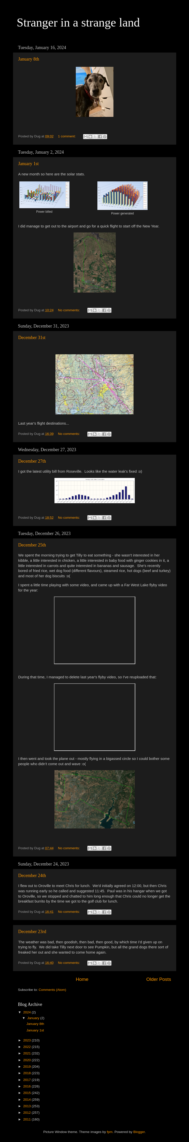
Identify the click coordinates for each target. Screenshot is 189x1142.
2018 (27, 1073)
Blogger (139, 1132)
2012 (27, 1112)
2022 (27, 1047)
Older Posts (158, 979)
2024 (27, 1012)
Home (82, 979)
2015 (27, 1093)
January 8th (28, 59)
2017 (27, 1080)
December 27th (32, 461)
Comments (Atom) (52, 990)
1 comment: (67, 136)
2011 (27, 1119)
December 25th (32, 544)
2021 (27, 1053)
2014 (27, 1099)
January (33, 1018)
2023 (27, 1040)
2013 (27, 1106)
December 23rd (32, 931)
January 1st (28, 163)
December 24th (32, 875)
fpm (110, 1132)
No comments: (69, 310)
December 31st (31, 337)
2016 (27, 1086)
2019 (27, 1066)
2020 (27, 1060)
